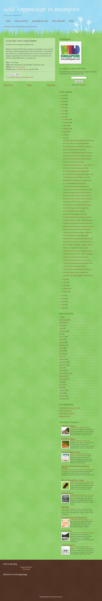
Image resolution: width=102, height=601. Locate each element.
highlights (62, 345)
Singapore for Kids (64, 416)
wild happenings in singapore (42, 9)
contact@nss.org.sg (21, 69)
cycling (61, 325)
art (60, 317)
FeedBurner (82, 85)
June (64, 138)
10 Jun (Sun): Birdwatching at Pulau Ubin (75, 214)
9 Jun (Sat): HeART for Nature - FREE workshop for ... (78, 220)
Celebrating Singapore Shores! (70, 452)
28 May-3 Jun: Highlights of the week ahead (75, 248)
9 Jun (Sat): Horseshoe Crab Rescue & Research (76, 229)
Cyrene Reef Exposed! (68, 545)
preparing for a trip (40, 21)
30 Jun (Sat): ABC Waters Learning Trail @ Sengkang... (79, 140)
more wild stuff (58, 21)
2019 (63, 95)
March (65, 285)
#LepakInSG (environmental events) (69, 408)
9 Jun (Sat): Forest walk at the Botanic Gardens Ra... (78, 232)
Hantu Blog (64, 507)
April (65, 282)
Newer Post (8, 85)
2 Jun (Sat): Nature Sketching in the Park (74, 266)
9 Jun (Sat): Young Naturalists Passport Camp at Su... (78, 223)
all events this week (9, 26)
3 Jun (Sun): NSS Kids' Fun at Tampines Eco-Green (77, 251)
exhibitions (62, 331)
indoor (61, 348)
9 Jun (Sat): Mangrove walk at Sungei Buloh (75, 235)
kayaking (61, 354)
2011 (63, 295)
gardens (12, 77)
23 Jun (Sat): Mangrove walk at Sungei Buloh (76, 171)
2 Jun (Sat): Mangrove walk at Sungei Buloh (75, 272)
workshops (62, 399)
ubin (60, 387)
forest (60, 339)
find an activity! (21, 21)
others (61, 368)
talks (60, 382)
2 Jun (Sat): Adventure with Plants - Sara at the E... (77, 260)
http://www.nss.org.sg (18, 67)
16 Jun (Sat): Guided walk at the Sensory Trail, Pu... (77, 195)
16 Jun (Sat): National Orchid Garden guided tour (77, 192)
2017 (63, 101)
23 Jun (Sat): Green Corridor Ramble (73, 162)
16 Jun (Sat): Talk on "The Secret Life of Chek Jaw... (78, 199)
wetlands (61, 396)
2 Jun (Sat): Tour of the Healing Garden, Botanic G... (78, 269)
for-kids (61, 337)
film (60, 334)
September (66, 128)
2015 (63, 107)
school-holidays (25, 77)
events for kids (32, 26)
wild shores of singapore (68, 426)
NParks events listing (65, 411)
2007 (63, 308)
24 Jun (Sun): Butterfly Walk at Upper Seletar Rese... (78, 153)
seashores (62, 376)
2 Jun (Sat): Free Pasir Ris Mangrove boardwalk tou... (78, 275)
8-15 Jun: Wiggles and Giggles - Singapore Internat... (78, 245)
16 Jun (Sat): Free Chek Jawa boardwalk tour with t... (78, 189)
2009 (63, 301)
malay (61, 356)
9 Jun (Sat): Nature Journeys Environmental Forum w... (78, 242)
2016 (63, 104)
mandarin (62, 359)
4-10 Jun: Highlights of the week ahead (74, 211)
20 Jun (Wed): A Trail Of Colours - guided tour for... (77, 180)
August (65, 131)
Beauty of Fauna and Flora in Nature (72, 480)
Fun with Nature (66, 531)
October (65, 125)
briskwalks (62, 322)
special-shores (63, 379)
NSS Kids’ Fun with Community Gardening (82, 533)
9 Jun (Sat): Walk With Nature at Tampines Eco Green (78, 226)
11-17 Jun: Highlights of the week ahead (74, 183)
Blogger (59, 597)
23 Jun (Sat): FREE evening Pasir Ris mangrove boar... (78, 174)
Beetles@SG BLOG (67, 493)
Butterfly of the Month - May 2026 (80, 440)
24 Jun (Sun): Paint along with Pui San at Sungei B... (78, 156)
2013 (63, 114)
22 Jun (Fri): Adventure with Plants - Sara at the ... (77, 177)
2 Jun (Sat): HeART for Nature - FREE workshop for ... (78, 254)
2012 (63, 117)
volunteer (62, 390)
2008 (63, 305)
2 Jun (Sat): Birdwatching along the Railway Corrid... (78, 263)
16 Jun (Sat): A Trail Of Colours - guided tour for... (77, 202)
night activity (63, 365)
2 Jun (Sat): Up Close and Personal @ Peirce (75, 257)
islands (61, 351)
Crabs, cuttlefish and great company (71, 509)
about (71, 21)
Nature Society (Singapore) (67, 413)
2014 (63, 111)
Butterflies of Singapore (68, 439)
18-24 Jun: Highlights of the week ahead (74, 149)
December (66, 119)
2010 (63, 298)
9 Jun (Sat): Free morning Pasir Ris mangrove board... (78, 238)
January (65, 291)
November (66, 122)
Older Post (51, 85)
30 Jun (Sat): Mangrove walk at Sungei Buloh (76, 143)
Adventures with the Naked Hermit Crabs (74, 518)
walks (31, 77)
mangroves (62, 362)
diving (61, 328)
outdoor (17, 77)
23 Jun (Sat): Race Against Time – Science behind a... (78, 165)
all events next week (21, 26)
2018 (63, 98)
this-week (62, 384)
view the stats (26, 569)
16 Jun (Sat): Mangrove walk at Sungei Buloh (76, 208)
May (64, 279)
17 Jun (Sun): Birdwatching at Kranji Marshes (76, 186)
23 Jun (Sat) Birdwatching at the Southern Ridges (77, 159)
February (66, 288)
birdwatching (63, 320)
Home (29, 85)
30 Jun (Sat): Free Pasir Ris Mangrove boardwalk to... (78, 146)
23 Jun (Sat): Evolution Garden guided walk (75, 168)
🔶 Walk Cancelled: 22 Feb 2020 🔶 (80, 519)
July (64, 135)
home (8, 21)
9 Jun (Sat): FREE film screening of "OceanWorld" (77, 217)
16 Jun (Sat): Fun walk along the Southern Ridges (77, 205)
